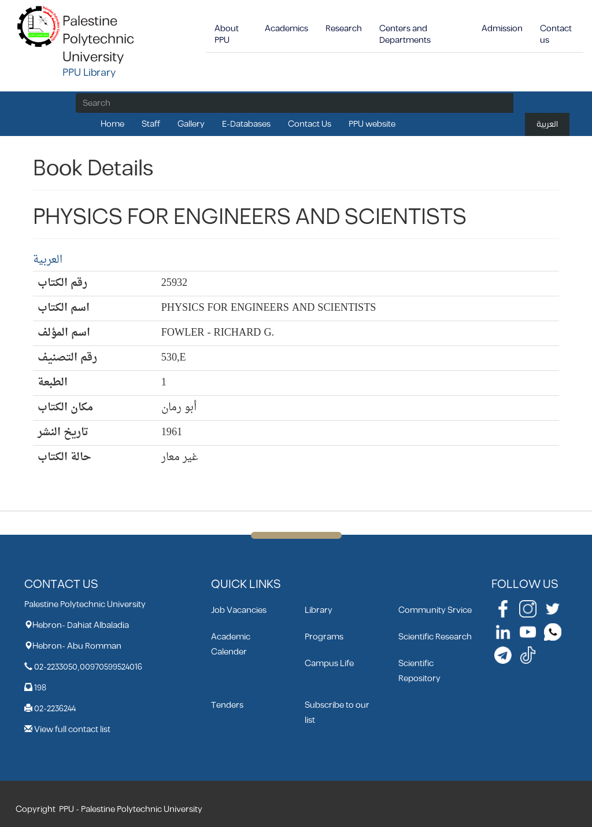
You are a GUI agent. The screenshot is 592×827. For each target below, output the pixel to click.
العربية (547, 124)
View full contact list (72, 729)
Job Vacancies (239, 610)
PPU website (372, 124)
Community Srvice (435, 610)
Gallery (191, 124)
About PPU (226, 34)
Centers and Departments (405, 34)
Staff (151, 124)
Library (318, 610)
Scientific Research (435, 637)
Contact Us (309, 124)
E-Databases (246, 124)
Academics (286, 28)
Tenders (227, 705)
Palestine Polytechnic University (98, 39)
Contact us (556, 34)
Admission (502, 28)
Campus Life (329, 663)
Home (112, 124)
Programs (324, 637)
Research (343, 28)
